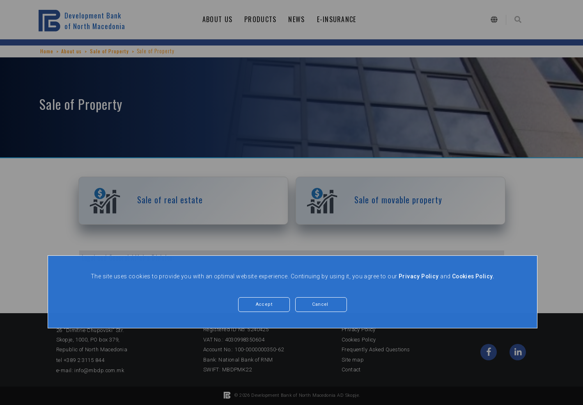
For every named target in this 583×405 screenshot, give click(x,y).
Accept (264, 305)
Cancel (320, 305)
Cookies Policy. (473, 276)
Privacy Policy (417, 276)
